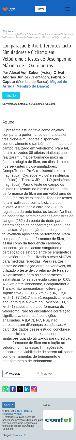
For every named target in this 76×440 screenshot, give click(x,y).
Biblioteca (7, 31)
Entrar (40, 9)
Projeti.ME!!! (19, 435)
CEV (7, 404)
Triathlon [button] (11, 95)
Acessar (13, 373)
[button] (5, 389)
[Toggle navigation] (68, 9)
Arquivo (44, 373)
